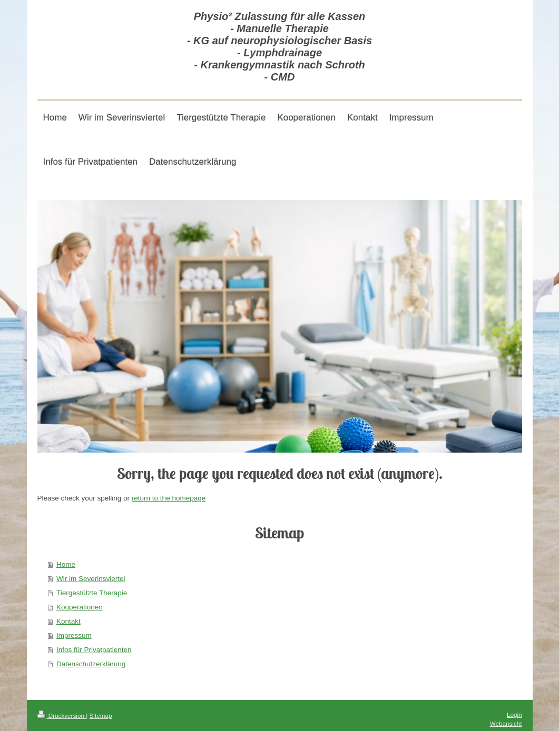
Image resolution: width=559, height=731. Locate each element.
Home (65, 564)
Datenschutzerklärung (90, 664)
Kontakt (68, 621)
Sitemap (101, 715)
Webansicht (506, 723)
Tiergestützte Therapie (91, 593)
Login (514, 714)
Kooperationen (79, 607)
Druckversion (61, 715)
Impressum (74, 635)
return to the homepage (168, 498)
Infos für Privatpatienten (94, 650)
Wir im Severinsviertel (90, 579)
